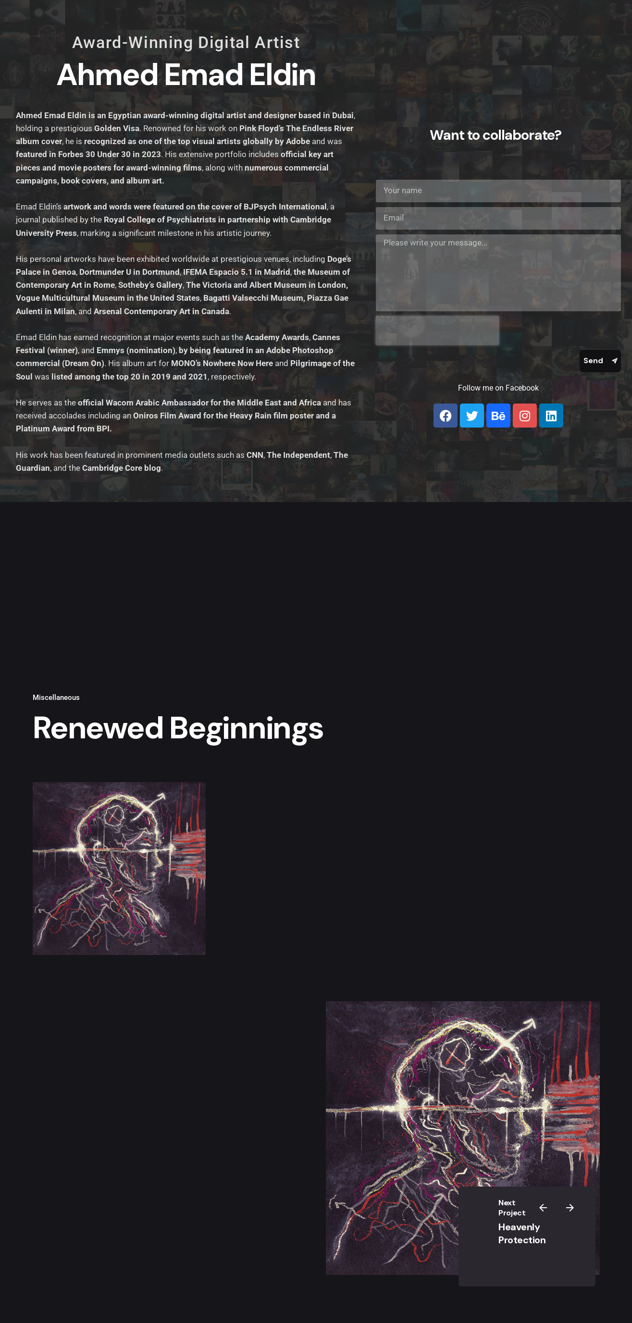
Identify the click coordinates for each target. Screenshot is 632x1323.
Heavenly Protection (521, 1233)
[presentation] (437, 330)
